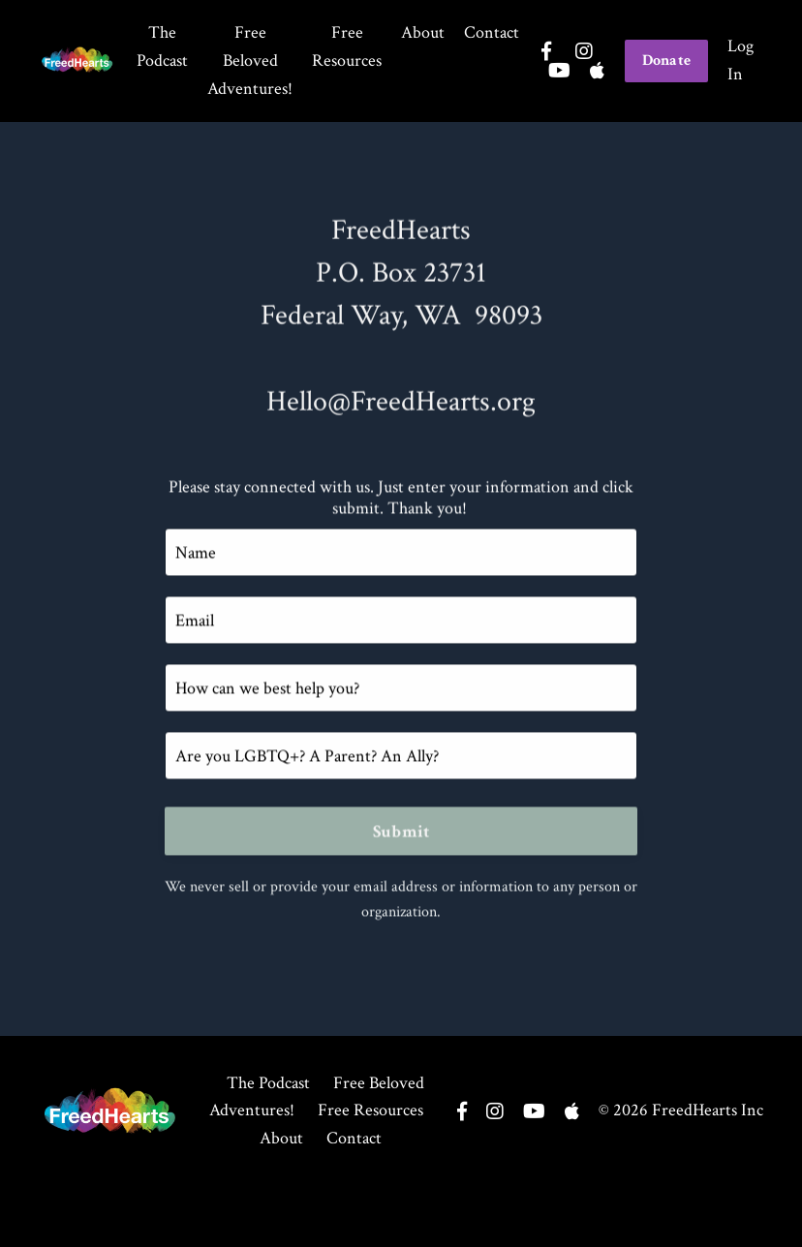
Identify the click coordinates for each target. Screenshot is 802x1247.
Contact (491, 32)
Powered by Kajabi (713, 1217)
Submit (401, 833)
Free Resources (347, 46)
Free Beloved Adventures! (250, 60)
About (423, 32)
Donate (667, 60)
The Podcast (162, 46)
